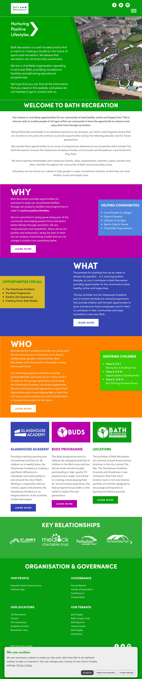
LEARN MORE (23, 248)
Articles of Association (82, 589)
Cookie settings (126, 673)
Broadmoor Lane (19, 630)
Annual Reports (78, 585)
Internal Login (18, 589)
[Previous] (11, 542)
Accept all (87, 673)
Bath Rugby (77, 614)
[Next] (130, 542)
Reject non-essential (106, 673)
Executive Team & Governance (26, 585)
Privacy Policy (24, 665)
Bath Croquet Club (80, 618)
